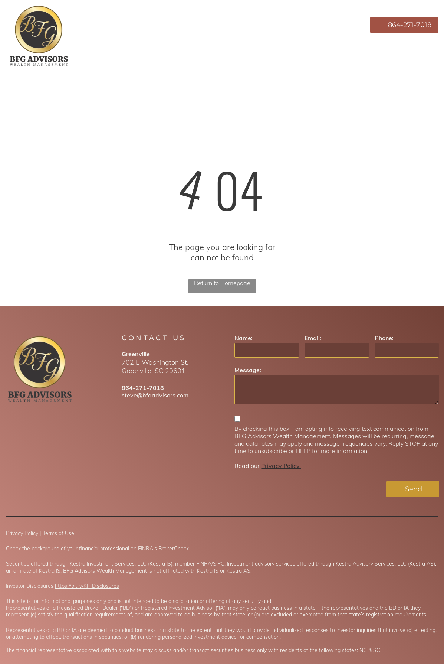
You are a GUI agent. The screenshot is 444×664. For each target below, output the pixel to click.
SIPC (218, 563)
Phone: (384, 338)
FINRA (203, 563)
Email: (313, 338)
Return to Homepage (222, 283)
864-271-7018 (143, 387)
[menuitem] (214, 25)
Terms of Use (58, 533)
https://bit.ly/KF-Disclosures (87, 586)
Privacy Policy (22, 533)
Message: (247, 370)
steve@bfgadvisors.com (155, 395)
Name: (243, 338)
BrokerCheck (173, 548)
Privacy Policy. (281, 465)
